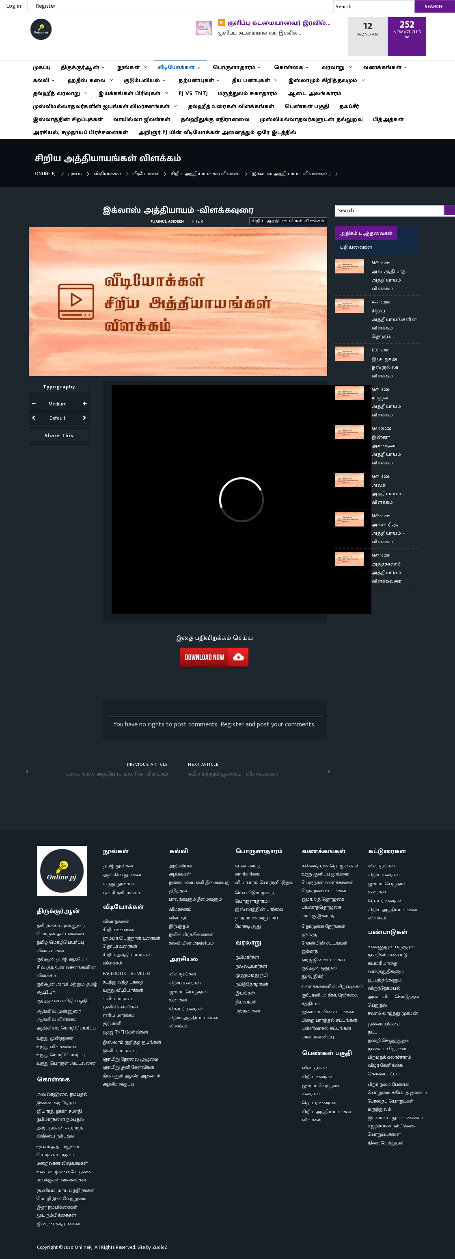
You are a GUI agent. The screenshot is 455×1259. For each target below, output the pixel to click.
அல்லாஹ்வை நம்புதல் (62, 1094)
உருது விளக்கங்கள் (57, 1046)
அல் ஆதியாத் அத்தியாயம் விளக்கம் (389, 280)
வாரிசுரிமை (248, 874)
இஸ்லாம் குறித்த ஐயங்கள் (132, 1042)
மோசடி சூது (248, 926)
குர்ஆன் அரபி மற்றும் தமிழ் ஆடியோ (67, 988)
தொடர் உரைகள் (120, 946)
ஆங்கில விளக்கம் (57, 1019)
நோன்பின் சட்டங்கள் (324, 943)
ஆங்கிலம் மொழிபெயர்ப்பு (66, 1028)
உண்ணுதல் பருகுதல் (391, 947)
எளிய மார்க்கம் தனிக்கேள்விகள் (120, 1003)
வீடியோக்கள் (107, 173)
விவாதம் (178, 918)
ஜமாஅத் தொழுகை (323, 899)
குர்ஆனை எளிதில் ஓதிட (64, 1001)
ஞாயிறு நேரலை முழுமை (130, 1059)
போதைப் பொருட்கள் (391, 1101)
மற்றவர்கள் (247, 1011)
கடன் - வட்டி (248, 866)
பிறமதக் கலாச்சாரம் (389, 1057)
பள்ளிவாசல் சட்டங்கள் (326, 1028)
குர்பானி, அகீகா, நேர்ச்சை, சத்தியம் (330, 999)
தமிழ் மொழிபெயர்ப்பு (60, 942)
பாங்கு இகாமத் (318, 916)
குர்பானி (112, 1023)
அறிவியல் (180, 866)
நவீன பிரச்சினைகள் (191, 934)
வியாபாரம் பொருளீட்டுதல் (264, 882)
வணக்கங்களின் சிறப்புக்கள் (332, 986)
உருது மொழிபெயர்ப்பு (61, 1055)
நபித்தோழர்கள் (251, 984)
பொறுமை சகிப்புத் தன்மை (397, 1092)
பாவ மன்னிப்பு (318, 1037)
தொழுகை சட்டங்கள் (324, 890)
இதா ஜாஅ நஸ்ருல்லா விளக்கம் (385, 367)
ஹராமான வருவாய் (256, 918)
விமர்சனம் (180, 909)
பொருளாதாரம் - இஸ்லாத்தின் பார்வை (259, 905)
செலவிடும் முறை (254, 892)
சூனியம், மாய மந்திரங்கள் (66, 1190)
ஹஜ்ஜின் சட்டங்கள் (323, 960)
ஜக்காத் (310, 951)
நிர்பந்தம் (179, 926)
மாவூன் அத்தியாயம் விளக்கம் (386, 406)
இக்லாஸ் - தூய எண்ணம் (395, 1118)
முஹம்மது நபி (251, 975)
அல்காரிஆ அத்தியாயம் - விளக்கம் (388, 533)
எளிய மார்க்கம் (119, 1015)
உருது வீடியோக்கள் (123, 990)
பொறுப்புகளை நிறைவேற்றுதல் (385, 1138)
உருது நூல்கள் (118, 884)
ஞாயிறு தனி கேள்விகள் (128, 1067)
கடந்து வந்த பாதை (123, 982)
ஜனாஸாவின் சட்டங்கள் (328, 1012)
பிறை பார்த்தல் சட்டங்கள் (329, 1020)
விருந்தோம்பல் (384, 988)
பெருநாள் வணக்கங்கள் (328, 882)
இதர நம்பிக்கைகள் (57, 1207)
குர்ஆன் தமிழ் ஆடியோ (62, 959)
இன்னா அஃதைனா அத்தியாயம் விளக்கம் (386, 450)
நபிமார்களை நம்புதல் (60, 1119)
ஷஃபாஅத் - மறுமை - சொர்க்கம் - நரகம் (59, 1150)
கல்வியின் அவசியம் (191, 943)
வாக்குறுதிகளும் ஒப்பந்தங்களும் (386, 975)
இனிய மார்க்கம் (120, 1051)
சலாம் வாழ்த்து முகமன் (393, 1013)
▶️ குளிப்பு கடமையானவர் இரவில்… (274, 22)
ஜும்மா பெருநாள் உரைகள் (131, 938)
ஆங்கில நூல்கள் (122, 875)
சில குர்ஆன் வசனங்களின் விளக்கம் (66, 971)
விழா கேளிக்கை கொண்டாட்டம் (385, 1069)
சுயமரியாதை (382, 963)
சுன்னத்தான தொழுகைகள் (331, 866)
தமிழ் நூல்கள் (118, 866)
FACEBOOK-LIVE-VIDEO (127, 973)
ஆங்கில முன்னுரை (59, 1011)
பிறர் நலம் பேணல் (389, 1084)
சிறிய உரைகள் (118, 929)
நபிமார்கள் (247, 957)
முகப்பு (75, 173)
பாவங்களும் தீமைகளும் (195, 899)
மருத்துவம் (379, 1109)
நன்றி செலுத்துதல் (389, 1040)
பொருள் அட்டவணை (60, 934)
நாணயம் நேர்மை (387, 1048)
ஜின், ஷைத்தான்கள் (58, 1224)
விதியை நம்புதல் (55, 1136)
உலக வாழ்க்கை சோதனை (64, 1172)
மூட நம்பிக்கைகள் (56, 1215)
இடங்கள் (245, 993)
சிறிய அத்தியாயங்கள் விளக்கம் (206, 173)
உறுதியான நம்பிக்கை (391, 1126)
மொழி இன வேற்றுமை (61, 1198)
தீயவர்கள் (246, 1002)
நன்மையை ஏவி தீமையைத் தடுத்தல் (199, 886)
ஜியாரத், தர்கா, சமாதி (59, 1111)
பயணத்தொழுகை (321, 907)
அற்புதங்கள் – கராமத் (60, 1128)
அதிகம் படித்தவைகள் (366, 233)
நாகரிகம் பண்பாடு (388, 955)
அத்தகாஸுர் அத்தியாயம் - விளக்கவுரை (388, 572)
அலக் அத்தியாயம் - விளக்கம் (388, 493)
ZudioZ (159, 1247)
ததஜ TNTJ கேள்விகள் (125, 1032)
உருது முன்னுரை (55, 1038)
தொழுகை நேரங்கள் (323, 926)
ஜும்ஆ (309, 934)
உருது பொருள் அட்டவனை (66, 1063)
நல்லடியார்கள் (251, 966)
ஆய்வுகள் (180, 874)
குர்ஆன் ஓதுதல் (319, 968)
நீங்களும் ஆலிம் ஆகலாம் (131, 1076)
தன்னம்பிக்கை (384, 1024)
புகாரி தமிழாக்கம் (121, 892)
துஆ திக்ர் (312, 976)
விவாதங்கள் (116, 921)
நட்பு (372, 1032)
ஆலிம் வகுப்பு (118, 1084)
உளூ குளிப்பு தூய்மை (325, 874)
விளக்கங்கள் (50, 951)
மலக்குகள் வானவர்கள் (61, 1180)
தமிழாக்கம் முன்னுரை (61, 925)
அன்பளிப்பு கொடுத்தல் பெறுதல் (393, 1000)
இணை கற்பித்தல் (56, 1103)
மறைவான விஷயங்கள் (62, 1163)
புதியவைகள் (356, 247)
